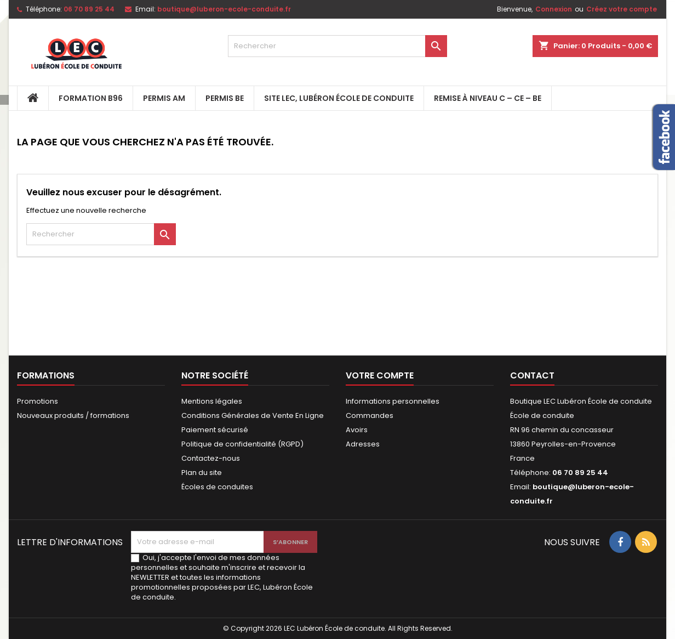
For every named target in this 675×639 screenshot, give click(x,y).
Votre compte (380, 375)
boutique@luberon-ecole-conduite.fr (224, 9)
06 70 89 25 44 (89, 9)
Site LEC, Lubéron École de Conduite (339, 98)
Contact (532, 375)
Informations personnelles (392, 401)
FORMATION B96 (91, 98)
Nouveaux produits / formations (73, 415)
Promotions (37, 401)
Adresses (363, 444)
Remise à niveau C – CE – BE (487, 98)
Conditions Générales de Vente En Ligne (252, 415)
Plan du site (201, 472)
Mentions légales (211, 401)
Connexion (553, 9)
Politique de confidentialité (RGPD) (242, 444)
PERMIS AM (164, 98)
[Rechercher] (337, 46)
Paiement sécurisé (214, 430)
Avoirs (357, 430)
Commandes (369, 415)
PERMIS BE (224, 98)
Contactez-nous (210, 458)
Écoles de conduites (217, 487)
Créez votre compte (621, 9)
